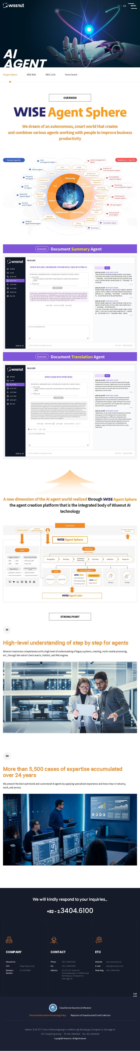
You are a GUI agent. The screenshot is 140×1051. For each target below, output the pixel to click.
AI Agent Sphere (11, 74)
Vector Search (75, 74)
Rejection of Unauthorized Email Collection (91, 1015)
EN (124, 5)
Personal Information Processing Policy (47, 1015)
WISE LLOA (53, 74)
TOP (135, 994)
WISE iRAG (33, 74)
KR (118, 5)
